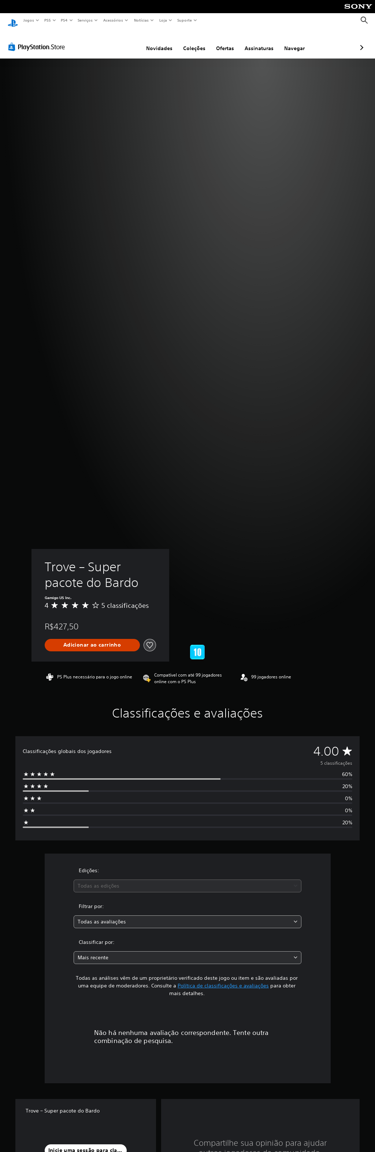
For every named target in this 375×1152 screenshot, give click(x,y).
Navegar (255, 41)
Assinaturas (220, 41)
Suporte (184, 20)
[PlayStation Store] (38, 40)
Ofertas (186, 41)
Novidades (120, 41)
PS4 (64, 20)
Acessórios (113, 20)
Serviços (85, 20)
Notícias (141, 20)
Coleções (155, 41)
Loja (163, 20)
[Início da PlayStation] (13, 20)
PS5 (47, 20)
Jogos (28, 20)
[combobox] (187, 879)
